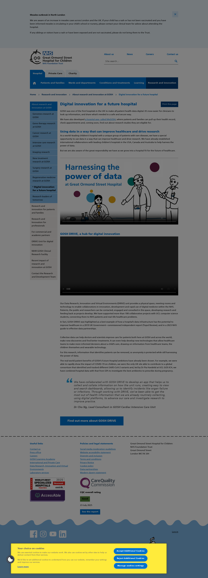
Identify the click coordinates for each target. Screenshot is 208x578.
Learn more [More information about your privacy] (23, 567)
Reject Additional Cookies (131, 558)
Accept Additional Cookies (131, 551)
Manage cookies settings (130, 566)
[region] (89, 558)
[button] (10, 559)
